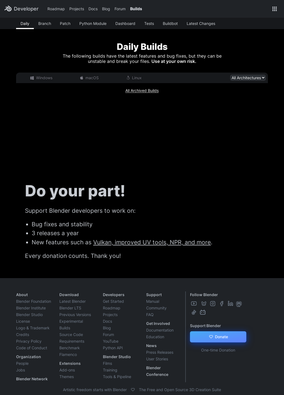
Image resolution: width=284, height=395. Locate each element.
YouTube (110, 341)
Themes (66, 376)
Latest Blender (72, 301)
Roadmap (56, 8)
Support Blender (205, 325)
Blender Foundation (33, 301)
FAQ (150, 314)
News (151, 345)
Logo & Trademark (33, 327)
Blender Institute (31, 308)
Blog (106, 8)
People (22, 363)
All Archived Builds (142, 90)
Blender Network (32, 378)
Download (69, 294)
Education (155, 336)
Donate (218, 336)
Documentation (160, 330)
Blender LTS (70, 308)
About (22, 294)
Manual (152, 301)
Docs (93, 8)
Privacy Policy (29, 341)
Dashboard (125, 23)
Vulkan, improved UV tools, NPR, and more (152, 242)
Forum (120, 8)
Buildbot (170, 23)
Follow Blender (204, 294)
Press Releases (159, 352)
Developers (114, 294)
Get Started (113, 301)
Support (154, 294)
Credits (22, 334)
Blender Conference (157, 371)
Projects (76, 8)
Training (110, 370)
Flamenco (68, 354)
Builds (136, 8)
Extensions (70, 363)
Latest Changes (201, 23)
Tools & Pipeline (117, 376)
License (23, 321)
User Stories (157, 358)
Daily (25, 23)
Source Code (71, 334)
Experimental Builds (71, 324)
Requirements (71, 341)
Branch (44, 23)
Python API (113, 347)
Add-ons (67, 370)
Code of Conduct (31, 347)
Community (156, 308)
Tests (149, 23)
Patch (65, 23)
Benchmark (69, 347)
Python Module (92, 23)
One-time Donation (218, 350)
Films (107, 363)
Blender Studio (29, 314)
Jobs (20, 370)
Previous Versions (75, 314)
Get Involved (158, 323)
